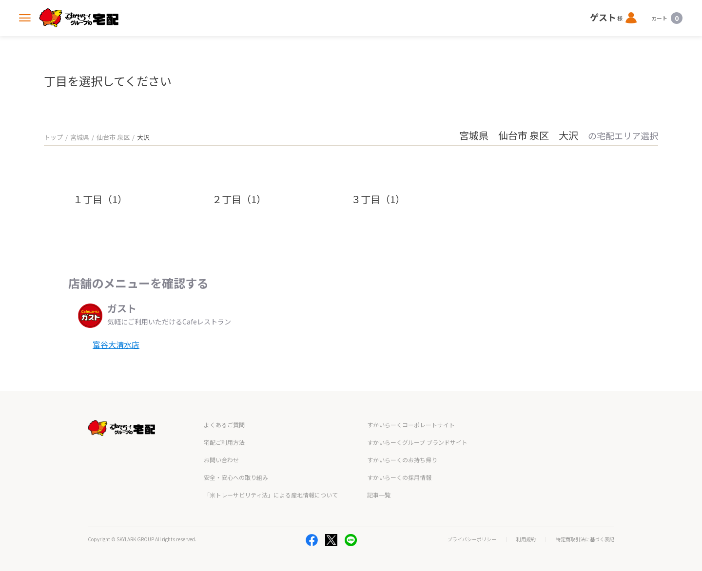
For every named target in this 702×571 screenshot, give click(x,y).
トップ (53, 137)
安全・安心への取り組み (236, 477)
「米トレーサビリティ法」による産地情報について (271, 495)
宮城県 (79, 137)
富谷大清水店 (116, 344)
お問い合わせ (221, 460)
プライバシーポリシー (472, 539)
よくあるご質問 (224, 424)
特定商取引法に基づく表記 (585, 539)
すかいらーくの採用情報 (399, 477)
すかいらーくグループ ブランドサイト (417, 442)
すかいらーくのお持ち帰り (402, 460)
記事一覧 (378, 495)
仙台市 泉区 (113, 137)
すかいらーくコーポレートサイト (411, 424)
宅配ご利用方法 (224, 442)
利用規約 (526, 539)
